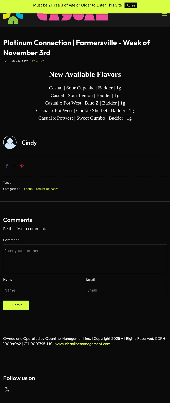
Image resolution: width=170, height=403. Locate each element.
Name (8, 279)
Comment (11, 240)
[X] (7, 389)
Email (90, 279)
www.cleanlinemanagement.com (82, 343)
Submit (16, 305)
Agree (131, 5)
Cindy (40, 61)
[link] (7, 166)
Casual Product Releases (41, 189)
